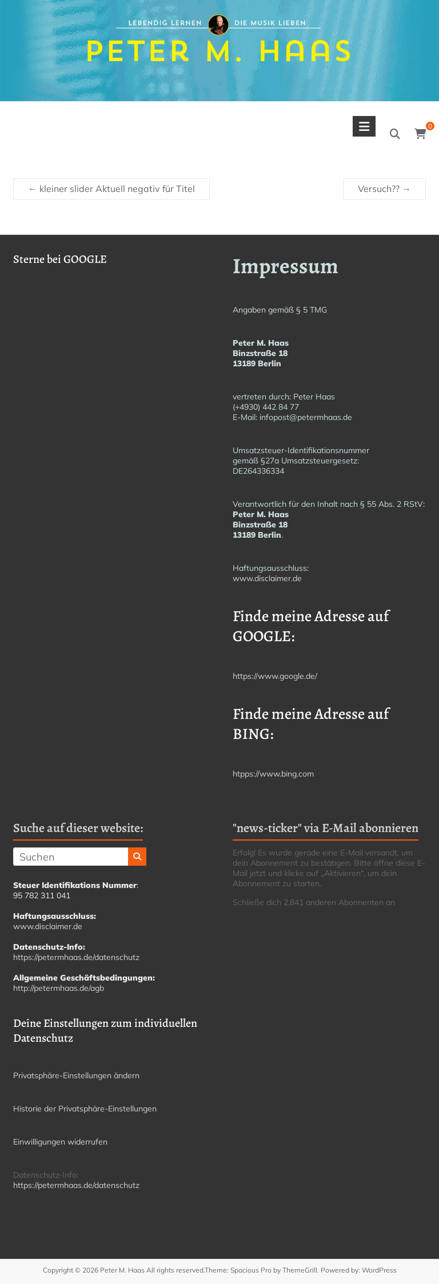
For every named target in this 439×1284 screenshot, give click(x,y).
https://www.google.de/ (275, 676)
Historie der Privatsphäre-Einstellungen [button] (85, 1108)
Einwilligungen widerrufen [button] (60, 1142)
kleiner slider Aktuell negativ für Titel (111, 188)
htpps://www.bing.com (273, 774)
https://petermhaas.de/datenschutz (76, 957)
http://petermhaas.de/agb (58, 988)
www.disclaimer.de (267, 578)
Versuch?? (384, 188)
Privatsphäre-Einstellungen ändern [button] (76, 1075)
